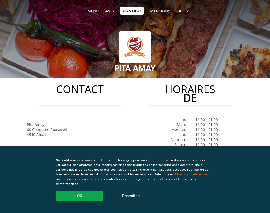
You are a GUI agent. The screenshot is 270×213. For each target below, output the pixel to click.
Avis (109, 10)
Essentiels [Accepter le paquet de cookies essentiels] (131, 196)
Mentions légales (169, 10)
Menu (93, 10)
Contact (132, 10)
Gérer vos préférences (191, 174)
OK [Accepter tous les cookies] (80, 196)
